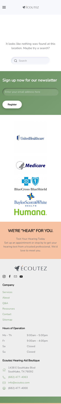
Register (12, 104)
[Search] (30, 61)
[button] (4, 7)
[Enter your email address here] (30, 92)
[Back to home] (30, 7)
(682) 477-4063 (18, 377)
